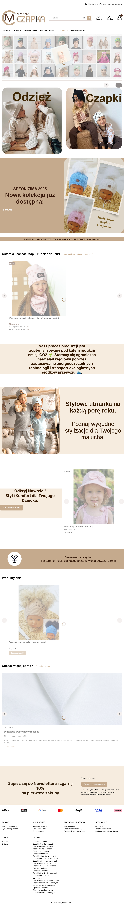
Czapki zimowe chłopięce (43, 846)
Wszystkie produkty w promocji (79, 254)
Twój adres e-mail (88, 778)
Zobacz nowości (11, 507)
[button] (89, 18)
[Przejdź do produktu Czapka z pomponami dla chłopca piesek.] (39, 612)
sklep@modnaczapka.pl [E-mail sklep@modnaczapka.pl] (112, 4)
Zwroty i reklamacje (9, 826)
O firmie (5, 844)
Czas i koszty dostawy (73, 829)
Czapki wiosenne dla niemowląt (45, 858)
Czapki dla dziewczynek (42, 871)
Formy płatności (70, 826)
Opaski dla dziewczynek (42, 888)
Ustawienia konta (39, 829)
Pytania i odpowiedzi (10, 829)
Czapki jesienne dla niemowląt (45, 861)
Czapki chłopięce (40, 868)
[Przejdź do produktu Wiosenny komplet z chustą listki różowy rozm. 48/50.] (39, 288)
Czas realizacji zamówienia (74, 831)
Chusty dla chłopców (41, 851)
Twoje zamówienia (40, 826)
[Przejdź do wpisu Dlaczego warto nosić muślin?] (62, 699)
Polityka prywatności (103, 829)
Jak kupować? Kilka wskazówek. (108, 831)
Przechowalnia (38, 831)
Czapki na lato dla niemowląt (44, 856)
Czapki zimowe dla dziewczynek (46, 883)
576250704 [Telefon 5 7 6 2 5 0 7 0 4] (93, 4)
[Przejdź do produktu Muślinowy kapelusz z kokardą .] (94, 496)
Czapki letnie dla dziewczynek (45, 873)
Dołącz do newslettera (94, 784)
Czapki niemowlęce (40, 854)
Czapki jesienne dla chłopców (44, 863)
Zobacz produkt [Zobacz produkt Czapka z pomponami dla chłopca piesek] (17, 653)
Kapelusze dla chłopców (42, 849)
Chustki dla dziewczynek (43, 890)
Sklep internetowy (59, 903)
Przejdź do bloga (44, 666)
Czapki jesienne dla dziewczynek (46, 880)
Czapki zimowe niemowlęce (44, 892)
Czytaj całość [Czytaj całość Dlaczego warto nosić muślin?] (10, 747)
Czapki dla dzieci (40, 841)
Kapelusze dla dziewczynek (44, 885)
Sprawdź (7, 209)
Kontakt (5, 841)
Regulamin (99, 826)
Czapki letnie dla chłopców (43, 844)
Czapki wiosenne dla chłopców (45, 866)
